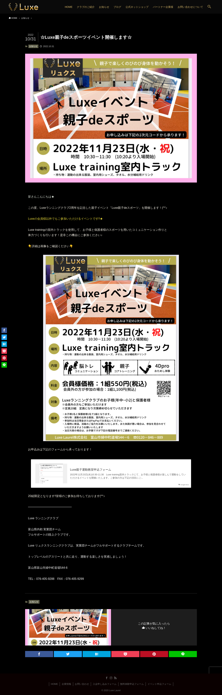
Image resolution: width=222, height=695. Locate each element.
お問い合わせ (82, 684)
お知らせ (33, 46)
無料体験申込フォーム (132, 684)
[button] (209, 7)
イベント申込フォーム (159, 684)
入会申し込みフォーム (104, 684)
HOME (54, 684)
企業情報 (66, 684)
